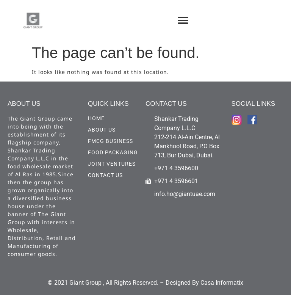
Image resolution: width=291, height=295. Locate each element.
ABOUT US (102, 130)
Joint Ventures (112, 164)
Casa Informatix (221, 282)
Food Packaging (113, 152)
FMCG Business (110, 141)
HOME (96, 118)
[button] (183, 20)
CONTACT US (105, 175)
